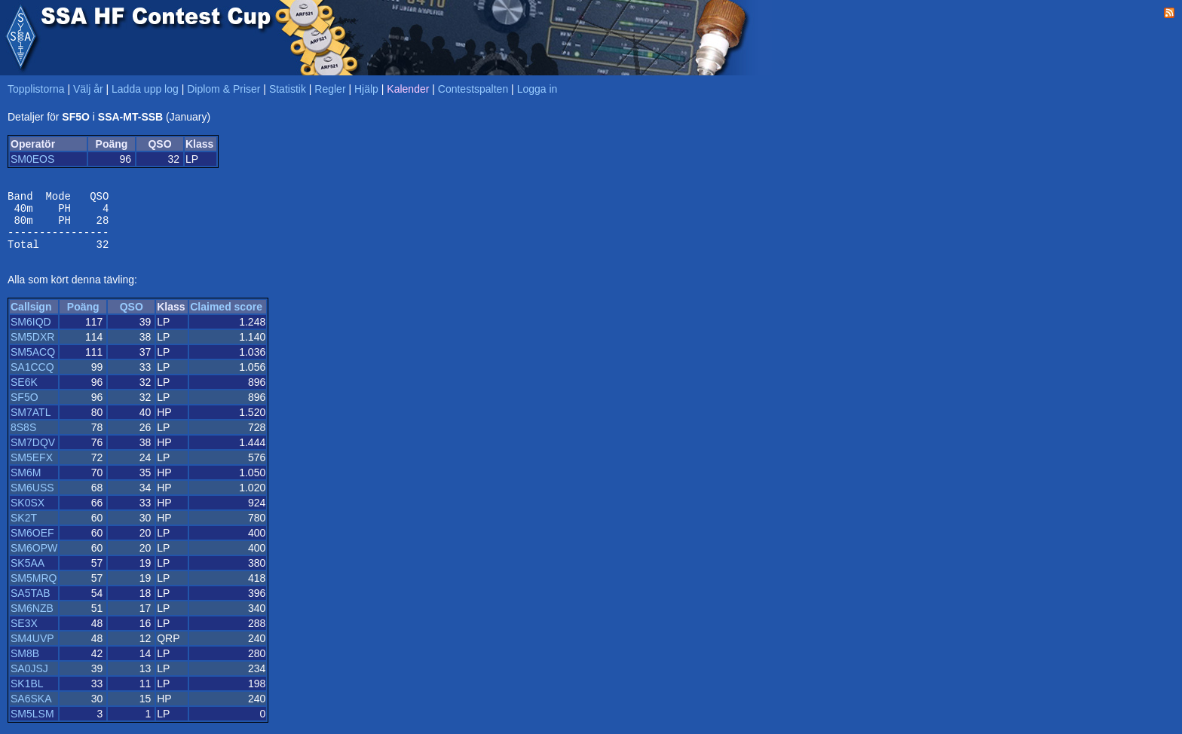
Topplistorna (36, 89)
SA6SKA (31, 710)
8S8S (23, 439)
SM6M (26, 484)
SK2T (24, 529)
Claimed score (226, 318)
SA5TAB (31, 604)
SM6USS (32, 499)
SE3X (24, 634)
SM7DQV (33, 454)
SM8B (25, 665)
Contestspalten (473, 89)
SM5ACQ (33, 363)
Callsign (31, 318)
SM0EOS (32, 159)
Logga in (537, 89)
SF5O (24, 408)
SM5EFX (32, 469)
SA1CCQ (32, 378)
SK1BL (27, 695)
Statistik (287, 89)
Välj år (88, 89)
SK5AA (27, 574)
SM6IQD (31, 333)
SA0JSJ (29, 680)
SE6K (24, 393)
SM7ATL (31, 423)
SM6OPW (34, 559)
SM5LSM (32, 725)
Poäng (83, 318)
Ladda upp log (145, 89)
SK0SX (27, 514)
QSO (131, 318)
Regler (329, 89)
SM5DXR (32, 348)
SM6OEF (32, 544)
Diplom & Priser (223, 89)
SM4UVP (32, 650)
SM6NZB (32, 619)
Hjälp (366, 89)
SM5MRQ (34, 589)
